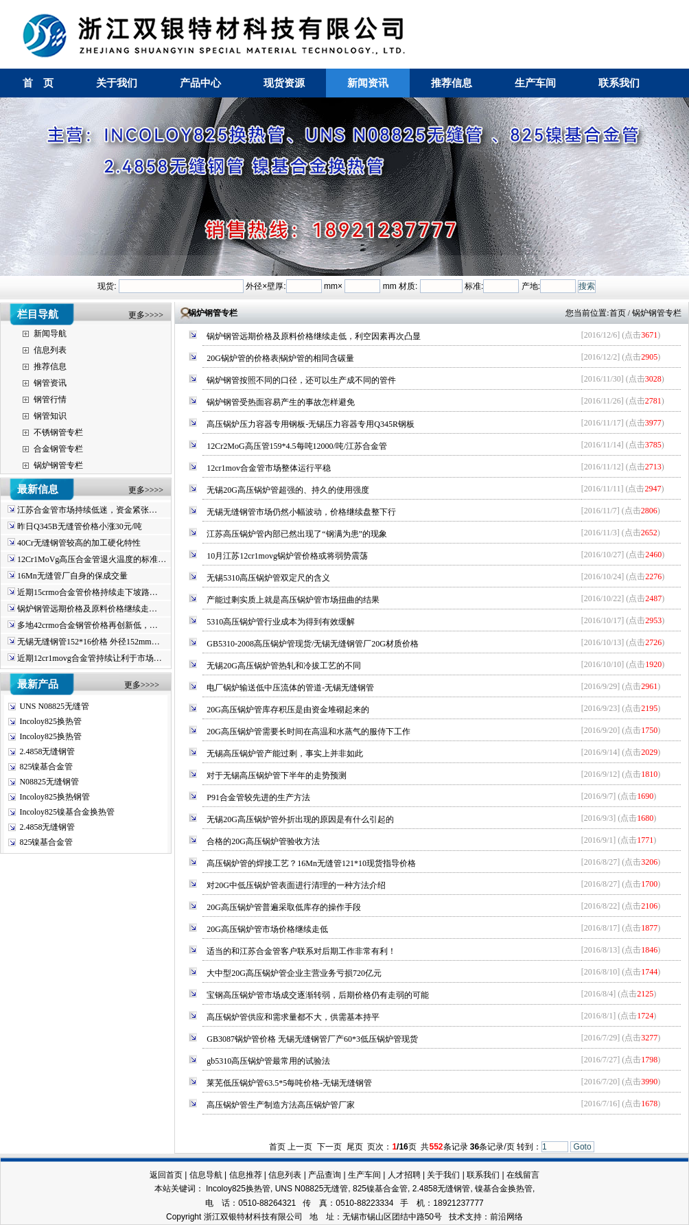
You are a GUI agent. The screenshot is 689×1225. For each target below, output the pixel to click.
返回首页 (166, 1175)
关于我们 (116, 83)
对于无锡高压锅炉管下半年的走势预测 (277, 775)
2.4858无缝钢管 (47, 751)
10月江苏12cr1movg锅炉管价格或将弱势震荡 (287, 556)
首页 (617, 313)
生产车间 (535, 83)
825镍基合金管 (46, 766)
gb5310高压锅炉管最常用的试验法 (268, 1061)
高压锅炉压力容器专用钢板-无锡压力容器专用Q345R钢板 (310, 424)
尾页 (355, 1147)
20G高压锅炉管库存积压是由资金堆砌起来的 (288, 709)
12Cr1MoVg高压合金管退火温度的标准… (91, 559)
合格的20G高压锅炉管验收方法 (263, 841)
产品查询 (324, 1175)
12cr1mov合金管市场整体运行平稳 (269, 468)
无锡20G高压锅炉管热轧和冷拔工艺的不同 (284, 665)
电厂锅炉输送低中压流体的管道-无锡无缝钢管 (290, 687)
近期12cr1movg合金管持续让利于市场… (89, 658)
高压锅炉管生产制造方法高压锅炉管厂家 (281, 1105)
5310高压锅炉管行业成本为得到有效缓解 (281, 622)
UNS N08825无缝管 (54, 706)
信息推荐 (245, 1175)
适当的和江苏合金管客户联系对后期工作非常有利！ (301, 951)
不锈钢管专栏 (58, 432)
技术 (457, 1217)
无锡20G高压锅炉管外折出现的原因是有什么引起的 (300, 819)
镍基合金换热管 (504, 1188)
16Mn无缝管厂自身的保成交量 (72, 576)
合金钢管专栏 (58, 449)
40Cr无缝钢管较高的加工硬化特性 (79, 543)
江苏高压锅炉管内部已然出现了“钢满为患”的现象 (297, 534)
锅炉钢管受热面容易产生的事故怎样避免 (281, 402)
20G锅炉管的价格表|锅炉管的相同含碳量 (280, 358)
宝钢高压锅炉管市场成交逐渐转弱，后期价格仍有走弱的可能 (318, 995)
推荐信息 (451, 83)
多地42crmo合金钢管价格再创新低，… (87, 625)
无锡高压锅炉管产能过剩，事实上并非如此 (285, 753)
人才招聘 (404, 1175)
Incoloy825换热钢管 (54, 797)
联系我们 (619, 83)
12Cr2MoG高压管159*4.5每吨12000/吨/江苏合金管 (297, 446)
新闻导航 (50, 333)
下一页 (329, 1147)
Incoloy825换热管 (50, 721)
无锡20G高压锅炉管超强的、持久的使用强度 (288, 490)
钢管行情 (50, 399)
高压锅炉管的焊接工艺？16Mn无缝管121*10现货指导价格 (311, 863)
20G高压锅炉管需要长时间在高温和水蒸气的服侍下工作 (308, 731)
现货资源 (284, 83)
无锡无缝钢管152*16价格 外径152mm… (88, 641)
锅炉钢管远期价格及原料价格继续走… (87, 609)
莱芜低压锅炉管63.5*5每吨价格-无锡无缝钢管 (289, 1083)
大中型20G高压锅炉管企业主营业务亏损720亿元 (294, 973)
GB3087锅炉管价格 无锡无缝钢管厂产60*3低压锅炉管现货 (312, 1039)
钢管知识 (50, 416)
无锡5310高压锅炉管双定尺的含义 (268, 578)
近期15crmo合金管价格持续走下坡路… (87, 592)
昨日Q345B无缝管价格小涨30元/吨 (79, 526)
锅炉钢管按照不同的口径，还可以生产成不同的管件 (301, 380)
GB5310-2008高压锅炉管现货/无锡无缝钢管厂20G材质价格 (313, 644)
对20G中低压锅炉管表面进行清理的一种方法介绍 (296, 885)
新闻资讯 (367, 83)
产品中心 (200, 83)
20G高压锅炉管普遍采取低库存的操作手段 (284, 907)
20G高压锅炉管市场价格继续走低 (267, 929)
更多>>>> (145, 315)
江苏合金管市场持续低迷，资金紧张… (87, 510)
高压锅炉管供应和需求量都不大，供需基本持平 (293, 1017)
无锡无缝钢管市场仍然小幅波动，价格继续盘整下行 (301, 512)
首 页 (38, 83)
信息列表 (50, 350)
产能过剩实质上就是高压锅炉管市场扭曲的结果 (293, 600)
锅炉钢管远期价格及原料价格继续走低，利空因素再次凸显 (314, 336)
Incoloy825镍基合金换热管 (67, 812)
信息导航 (205, 1175)
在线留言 (522, 1175)
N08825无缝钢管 (49, 781)
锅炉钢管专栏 (58, 465)
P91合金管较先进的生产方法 (258, 797)
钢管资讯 (50, 383)
